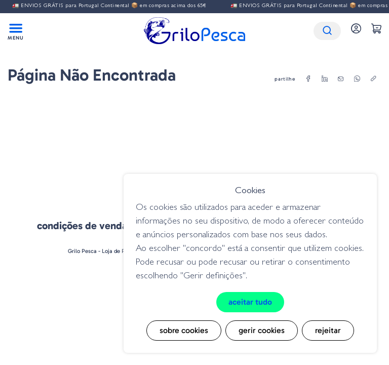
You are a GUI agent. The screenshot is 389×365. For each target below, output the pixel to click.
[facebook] (308, 79)
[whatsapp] (357, 79)
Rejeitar (328, 330)
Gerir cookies (262, 330)
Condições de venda (82, 226)
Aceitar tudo (250, 302)
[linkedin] (324, 79)
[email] (340, 79)
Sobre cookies (184, 330)
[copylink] (373, 79)
